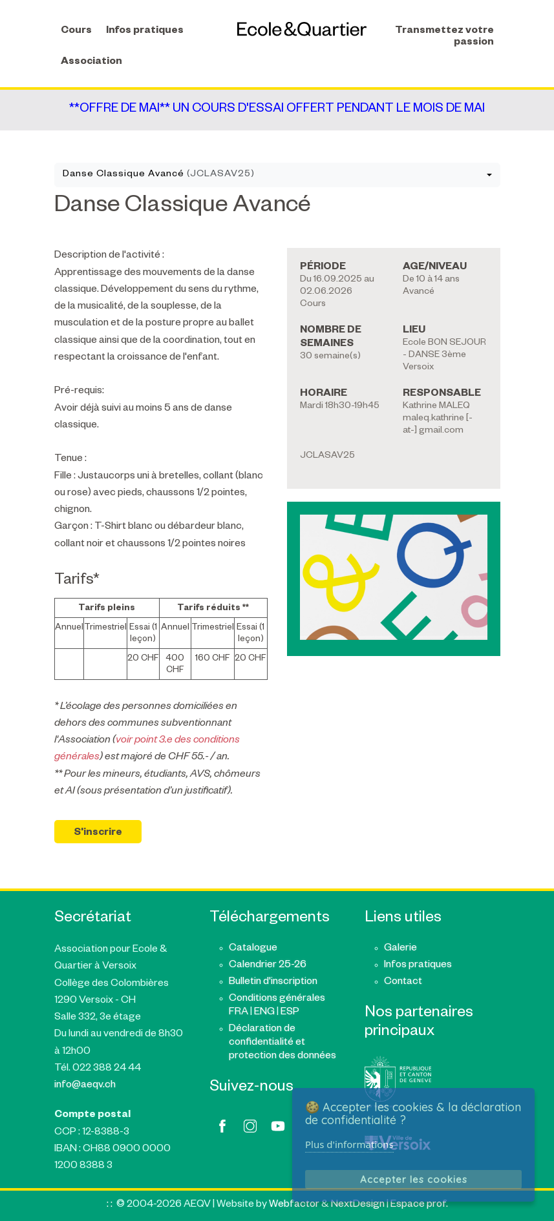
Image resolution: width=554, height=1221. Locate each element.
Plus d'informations (349, 1144)
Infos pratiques (145, 31)
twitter (250, 1126)
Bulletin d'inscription (273, 982)
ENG (264, 1012)
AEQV (302, 29)
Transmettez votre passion (444, 37)
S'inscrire (98, 833)
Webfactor (294, 1205)
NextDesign (358, 1205)
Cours (76, 31)
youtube (278, 1126)
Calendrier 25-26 (267, 965)
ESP (290, 1012)
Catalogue (253, 948)
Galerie (400, 948)
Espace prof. (419, 1205)
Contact (403, 982)
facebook (222, 1126)
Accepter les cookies (413, 1179)
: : (109, 1205)
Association (91, 62)
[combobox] (277, 175)
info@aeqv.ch (85, 1085)
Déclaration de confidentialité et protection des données (282, 1043)
